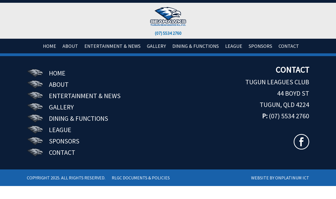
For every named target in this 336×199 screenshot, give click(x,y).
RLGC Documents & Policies (141, 177)
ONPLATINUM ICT (292, 177)
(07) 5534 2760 (168, 33)
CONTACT (288, 46)
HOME (49, 46)
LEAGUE (60, 129)
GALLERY (156, 46)
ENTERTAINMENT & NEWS (112, 46)
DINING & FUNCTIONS (195, 46)
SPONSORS (260, 46)
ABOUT (70, 46)
